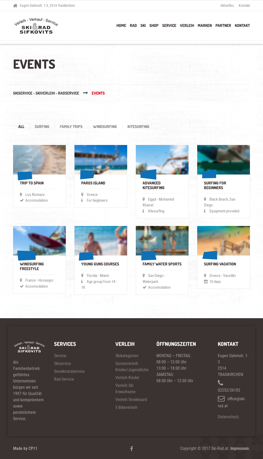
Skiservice (62, 363)
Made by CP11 (25, 448)
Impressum (239, 448)
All (21, 126)
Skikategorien (126, 355)
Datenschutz (228, 416)
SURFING (42, 126)
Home (121, 25)
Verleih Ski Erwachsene (125, 388)
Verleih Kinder (127, 377)
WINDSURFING (105, 126)
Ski (143, 25)
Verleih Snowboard (131, 399)
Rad (133, 25)
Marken (205, 25)
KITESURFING (138, 126)
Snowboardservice (69, 371)
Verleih (187, 25)
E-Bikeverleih (126, 407)
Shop (154, 25)
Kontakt (244, 5)
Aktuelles (227, 5)
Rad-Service (64, 379)
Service (169, 25)
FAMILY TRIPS (71, 126)
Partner (223, 25)
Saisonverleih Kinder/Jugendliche (131, 366)
